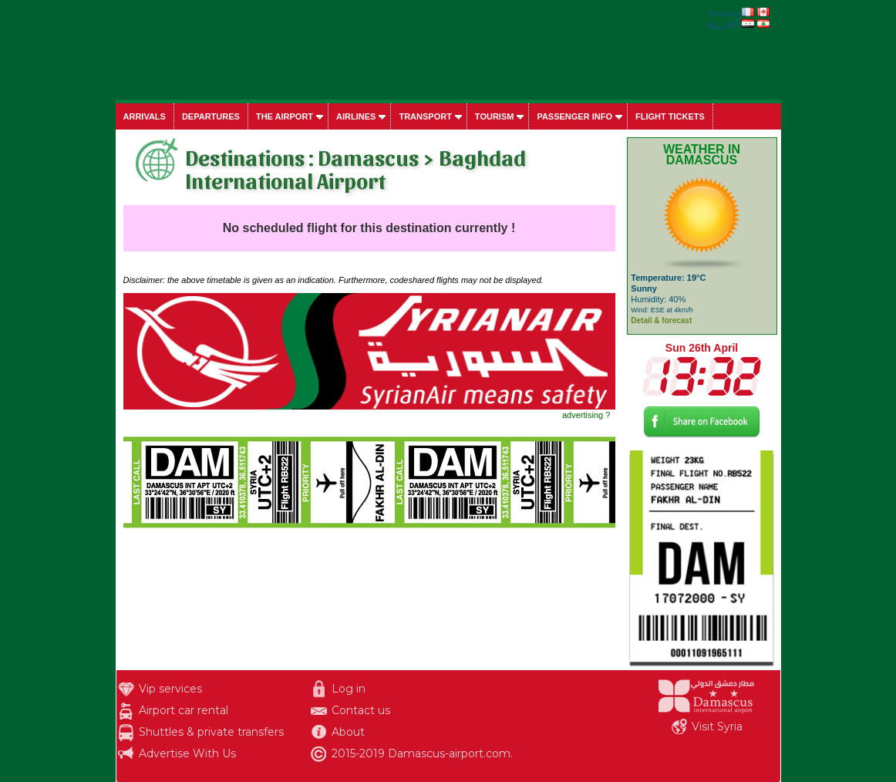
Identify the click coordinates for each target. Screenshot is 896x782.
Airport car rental (183, 710)
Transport (425, 116)
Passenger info (574, 116)
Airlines (356, 116)
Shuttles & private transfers (211, 732)
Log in (348, 689)
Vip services (170, 689)
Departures (211, 116)
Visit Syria (717, 726)
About (348, 732)
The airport (284, 116)
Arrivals (144, 116)
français (723, 13)
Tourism (494, 116)
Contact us (361, 710)
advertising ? (586, 415)
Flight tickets (670, 116)
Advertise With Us (187, 753)
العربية (722, 23)
